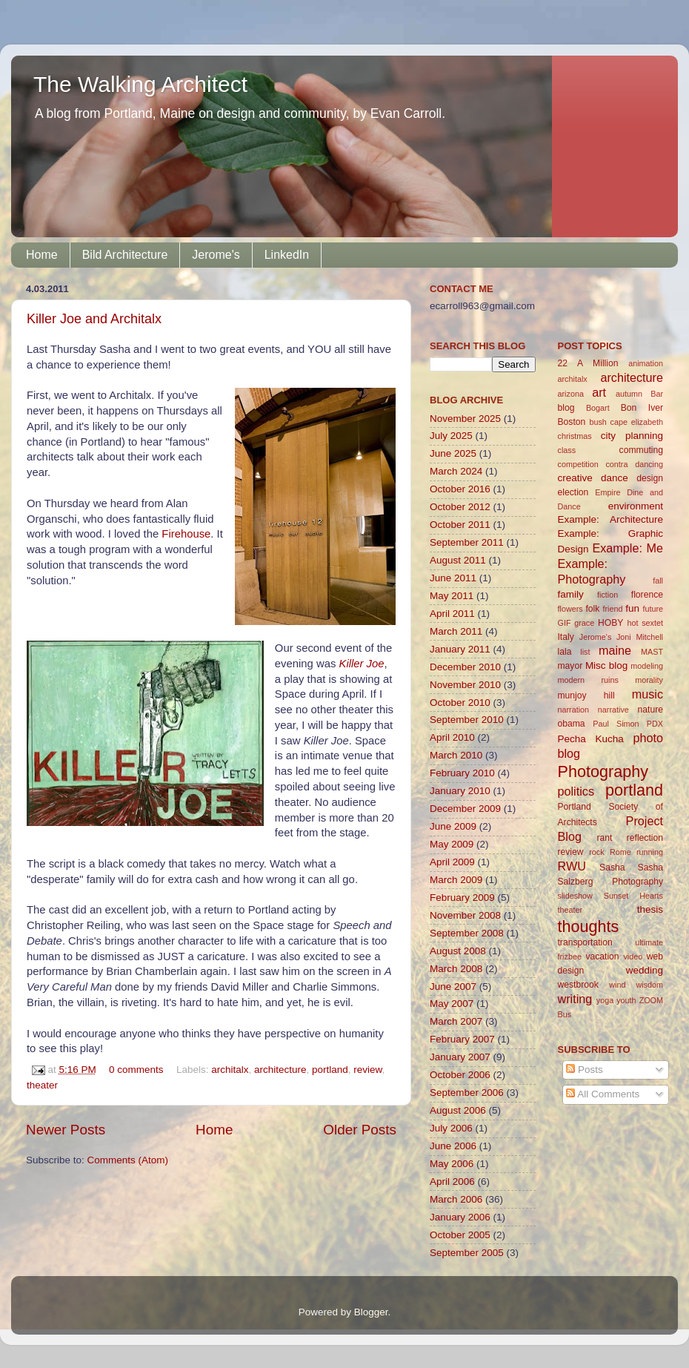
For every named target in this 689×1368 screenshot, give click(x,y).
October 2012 (460, 506)
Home (42, 254)
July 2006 (451, 1128)
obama (571, 723)
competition (578, 464)
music (647, 694)
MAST (652, 651)
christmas (575, 436)
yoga (604, 1000)
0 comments (136, 1069)
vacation (602, 956)
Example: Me (627, 548)
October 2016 (460, 489)
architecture (280, 1069)
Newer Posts (65, 1129)
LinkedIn (287, 254)
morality (649, 679)
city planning (632, 435)
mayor (570, 666)
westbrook (578, 984)
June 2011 (453, 578)
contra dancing (634, 464)
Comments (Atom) (128, 1160)
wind (617, 984)
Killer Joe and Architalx (94, 318)
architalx (229, 1069)
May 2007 (451, 1003)
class (567, 450)
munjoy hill (586, 695)
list (585, 651)
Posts (584, 1069)
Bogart (598, 407)
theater (42, 1085)
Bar (656, 393)
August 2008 (458, 950)
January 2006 (460, 1217)
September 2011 (467, 542)
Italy (566, 637)
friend (612, 608)
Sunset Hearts (633, 895)
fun (632, 608)
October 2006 (460, 1074)
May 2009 (451, 844)
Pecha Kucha (591, 738)
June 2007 (453, 986)
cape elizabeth (636, 421)
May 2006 (451, 1163)
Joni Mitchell (639, 636)
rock (596, 851)
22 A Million (588, 363)
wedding (644, 970)
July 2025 (451, 435)
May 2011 (451, 595)
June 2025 (453, 453)
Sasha (612, 867)
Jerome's (215, 254)
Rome (620, 851)
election (573, 492)
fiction (607, 594)
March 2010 (456, 755)
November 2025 (465, 418)
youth (626, 1000)
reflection (645, 838)
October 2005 (460, 1234)
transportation (585, 942)
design (649, 478)
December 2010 (465, 667)
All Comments (602, 1094)
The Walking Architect (140, 84)
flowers (570, 608)
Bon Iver (642, 408)
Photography (603, 771)
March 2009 (456, 879)
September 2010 (467, 719)
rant (604, 838)
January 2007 (460, 1057)
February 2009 (462, 897)
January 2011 (460, 649)
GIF (564, 622)
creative (575, 477)
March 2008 (456, 968)
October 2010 (460, 702)
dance (614, 477)
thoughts (588, 926)
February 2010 (462, 773)
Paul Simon (616, 723)
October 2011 (460, 524)
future (652, 608)
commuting (641, 450)
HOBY (610, 623)
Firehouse (186, 534)
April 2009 (452, 862)
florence (647, 594)
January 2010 (460, 790)
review (367, 1069)
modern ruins (588, 679)
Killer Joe (362, 664)
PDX (655, 723)
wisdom (649, 984)
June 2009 (453, 826)
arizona (571, 393)
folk (592, 609)
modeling (646, 665)
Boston (572, 422)
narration (574, 709)
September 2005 (467, 1252)
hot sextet (645, 622)
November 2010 (465, 684)
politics (576, 791)
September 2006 (467, 1092)
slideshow (575, 895)
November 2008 (465, 915)
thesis (650, 909)
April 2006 (452, 1181)
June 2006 (453, 1145)
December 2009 (465, 808)
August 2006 (458, 1110)
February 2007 (462, 1039)
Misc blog (606, 665)
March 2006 (456, 1199)
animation (645, 363)
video (632, 956)
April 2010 (452, 737)
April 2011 (452, 613)
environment (635, 506)
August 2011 (458, 560)
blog (566, 408)
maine (615, 650)
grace (584, 622)
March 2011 (456, 631)
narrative (613, 709)
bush (597, 421)
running (649, 851)
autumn (629, 393)
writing (575, 998)
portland (330, 1069)
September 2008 (467, 933)
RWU (572, 866)
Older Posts (359, 1129)
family (571, 594)
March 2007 (456, 1021)
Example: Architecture (611, 519)
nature (650, 709)
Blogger (371, 1312)
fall (658, 580)
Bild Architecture (125, 254)
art (599, 392)
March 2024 (456, 471)
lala (565, 652)
